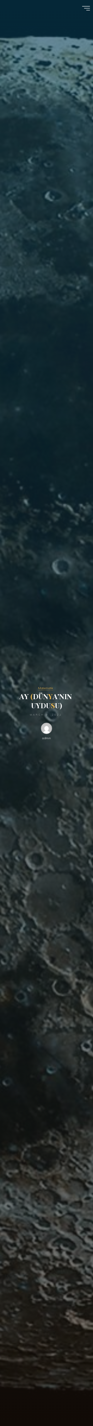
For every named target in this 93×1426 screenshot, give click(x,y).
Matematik (45, 688)
